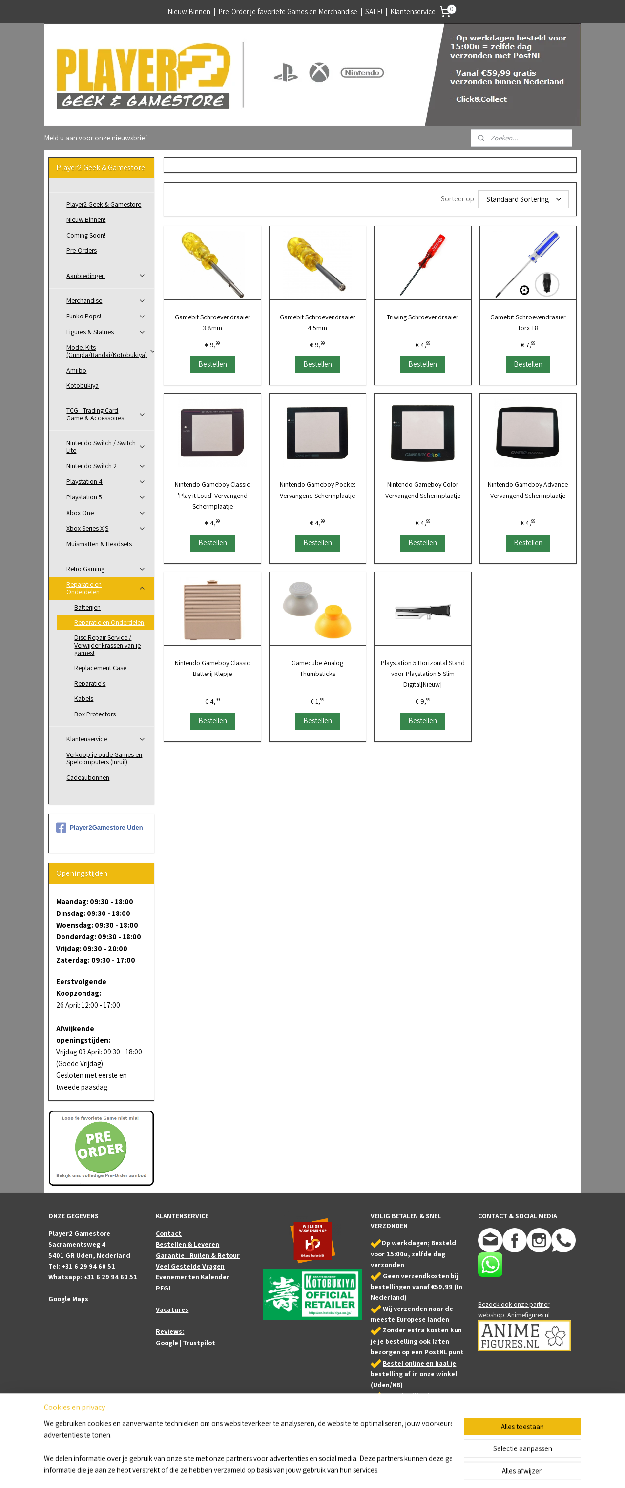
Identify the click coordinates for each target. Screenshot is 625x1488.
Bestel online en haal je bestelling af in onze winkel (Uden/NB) (414, 1374)
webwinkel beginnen (341, 1470)
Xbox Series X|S (106, 528)
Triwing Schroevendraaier (422, 317)
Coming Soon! (85, 235)
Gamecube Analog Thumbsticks (317, 668)
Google (167, 1342)
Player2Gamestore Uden (99, 827)
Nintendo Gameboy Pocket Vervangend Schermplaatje (317, 489)
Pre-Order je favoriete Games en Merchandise (287, 11)
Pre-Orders (81, 250)
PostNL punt (444, 1352)
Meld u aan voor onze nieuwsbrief (95, 137)
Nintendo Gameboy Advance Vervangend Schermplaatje (528, 489)
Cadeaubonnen (87, 777)
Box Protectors (95, 714)
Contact (169, 1233)
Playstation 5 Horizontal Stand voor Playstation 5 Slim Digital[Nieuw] (423, 673)
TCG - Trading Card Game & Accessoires (106, 414)
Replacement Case (100, 667)
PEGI (163, 1288)
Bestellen (212, 364)
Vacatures (172, 1309)
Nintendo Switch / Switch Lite (106, 446)
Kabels (83, 698)
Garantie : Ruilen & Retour (198, 1255)
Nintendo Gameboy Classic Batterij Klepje (212, 668)
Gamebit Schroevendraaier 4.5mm (317, 322)
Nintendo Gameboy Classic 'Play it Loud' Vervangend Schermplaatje (212, 495)
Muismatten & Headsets (99, 543)
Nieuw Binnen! (85, 219)
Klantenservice (413, 11)
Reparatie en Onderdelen (106, 588)
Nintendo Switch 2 (106, 465)
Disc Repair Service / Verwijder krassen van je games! (107, 645)
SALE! (373, 11)
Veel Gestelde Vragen (190, 1266)
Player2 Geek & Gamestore (103, 204)
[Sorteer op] (523, 199)
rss (311, 1470)
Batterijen (87, 607)
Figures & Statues (106, 331)
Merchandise (106, 300)
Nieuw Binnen (188, 11)
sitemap (296, 1470)
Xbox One (106, 512)
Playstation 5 (106, 497)
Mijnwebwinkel (411, 1470)
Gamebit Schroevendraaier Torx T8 (527, 322)
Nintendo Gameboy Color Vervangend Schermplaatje (422, 489)
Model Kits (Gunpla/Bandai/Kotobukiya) (110, 351)
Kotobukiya (82, 385)
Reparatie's (89, 683)
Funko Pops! (106, 316)
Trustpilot (199, 1342)
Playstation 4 (106, 481)
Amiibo (76, 370)
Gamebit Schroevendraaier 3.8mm (212, 322)
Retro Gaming (106, 568)
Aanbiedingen (106, 275)
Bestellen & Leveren (187, 1244)
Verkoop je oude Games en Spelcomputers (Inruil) (104, 758)
